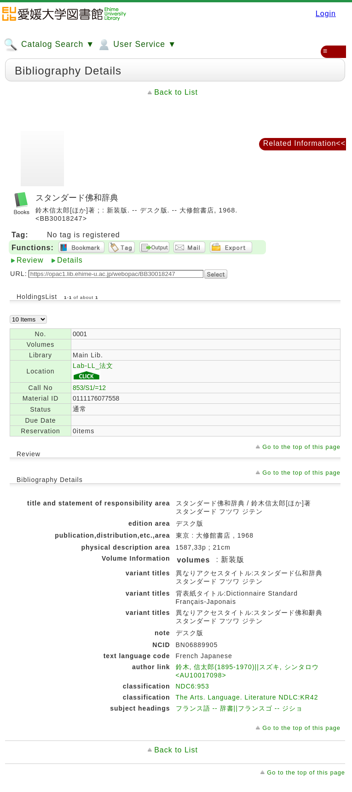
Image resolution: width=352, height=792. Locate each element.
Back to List (176, 92)
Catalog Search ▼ (49, 45)
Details (70, 260)
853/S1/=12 (89, 387)
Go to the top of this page (301, 446)
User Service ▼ (136, 45)
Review (30, 260)
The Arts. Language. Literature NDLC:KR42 (247, 697)
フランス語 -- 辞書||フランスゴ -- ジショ (239, 708)
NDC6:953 (192, 686)
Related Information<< (304, 143)
